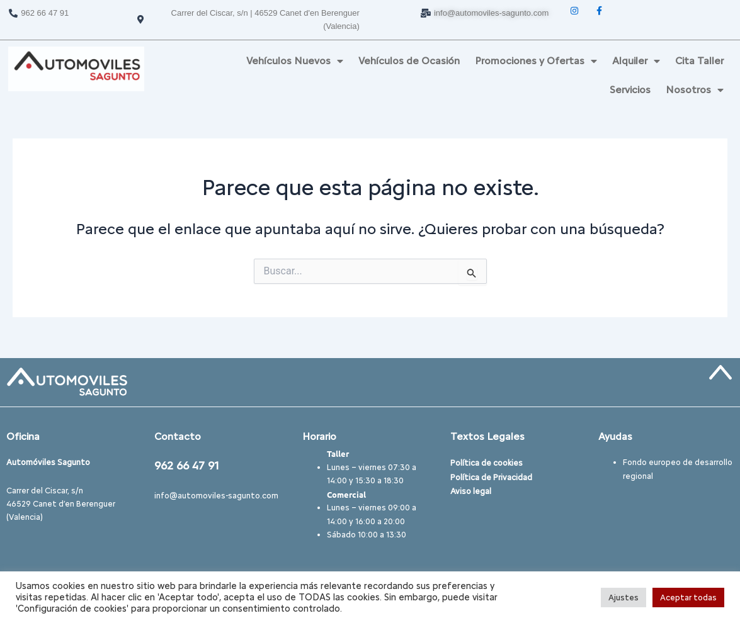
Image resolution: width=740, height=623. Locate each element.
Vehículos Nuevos (294, 61)
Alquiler (636, 61)
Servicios (630, 90)
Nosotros (695, 90)
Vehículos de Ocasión (409, 61)
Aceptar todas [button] (688, 597)
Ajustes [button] (623, 597)
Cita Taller (699, 61)
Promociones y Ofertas (536, 61)
